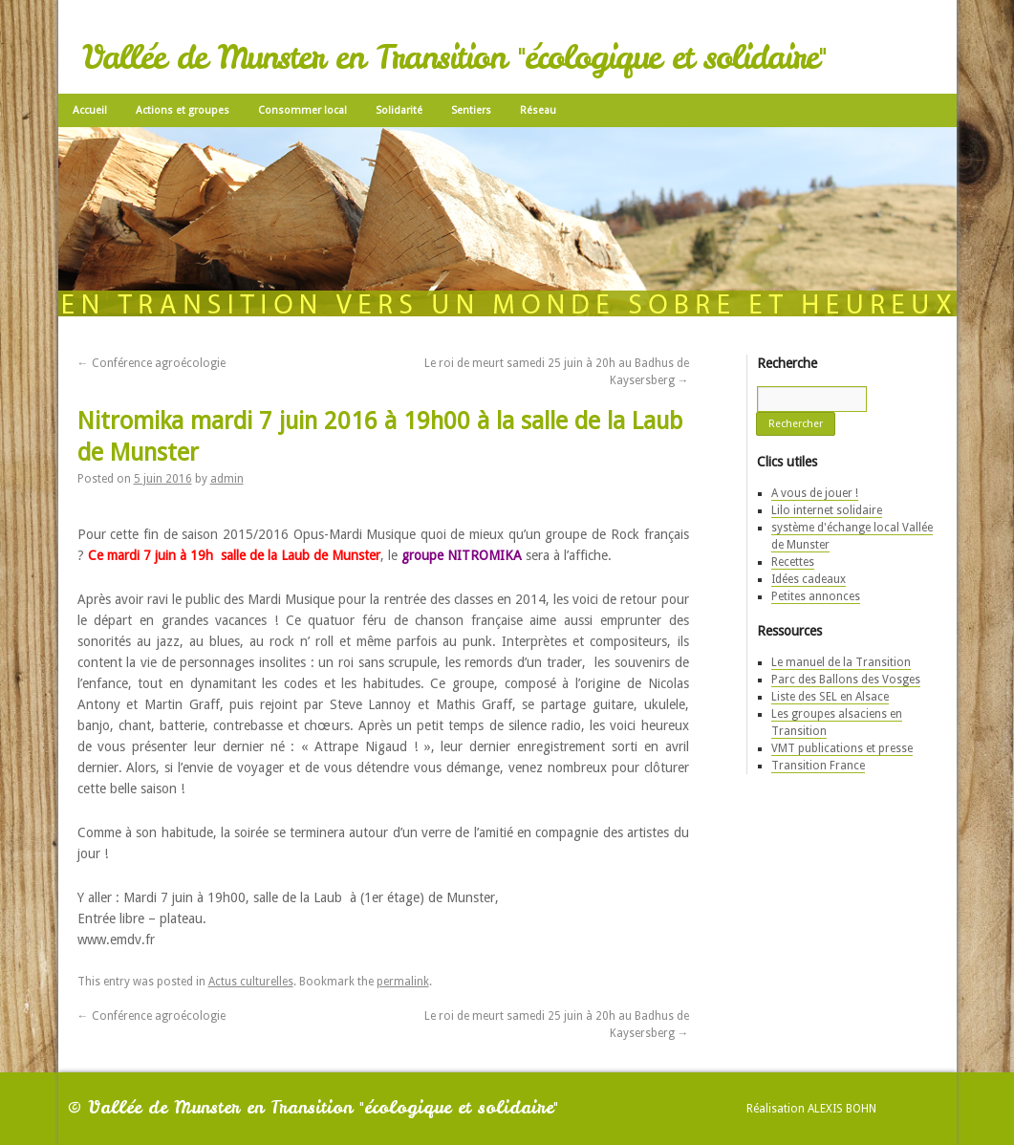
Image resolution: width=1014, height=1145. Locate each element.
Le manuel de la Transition (841, 662)
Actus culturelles (250, 981)
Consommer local (302, 110)
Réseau (538, 110)
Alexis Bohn (842, 1108)
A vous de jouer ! (814, 493)
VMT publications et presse (842, 748)
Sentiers (471, 110)
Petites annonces (815, 596)
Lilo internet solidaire (826, 510)
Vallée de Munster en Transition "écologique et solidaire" (454, 57)
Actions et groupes (182, 110)
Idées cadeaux (808, 579)
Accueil (90, 110)
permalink (403, 981)
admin (227, 479)
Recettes (792, 562)
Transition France (818, 765)
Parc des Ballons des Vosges (845, 679)
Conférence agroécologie (151, 363)
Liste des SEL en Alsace (830, 696)
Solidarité (399, 110)
